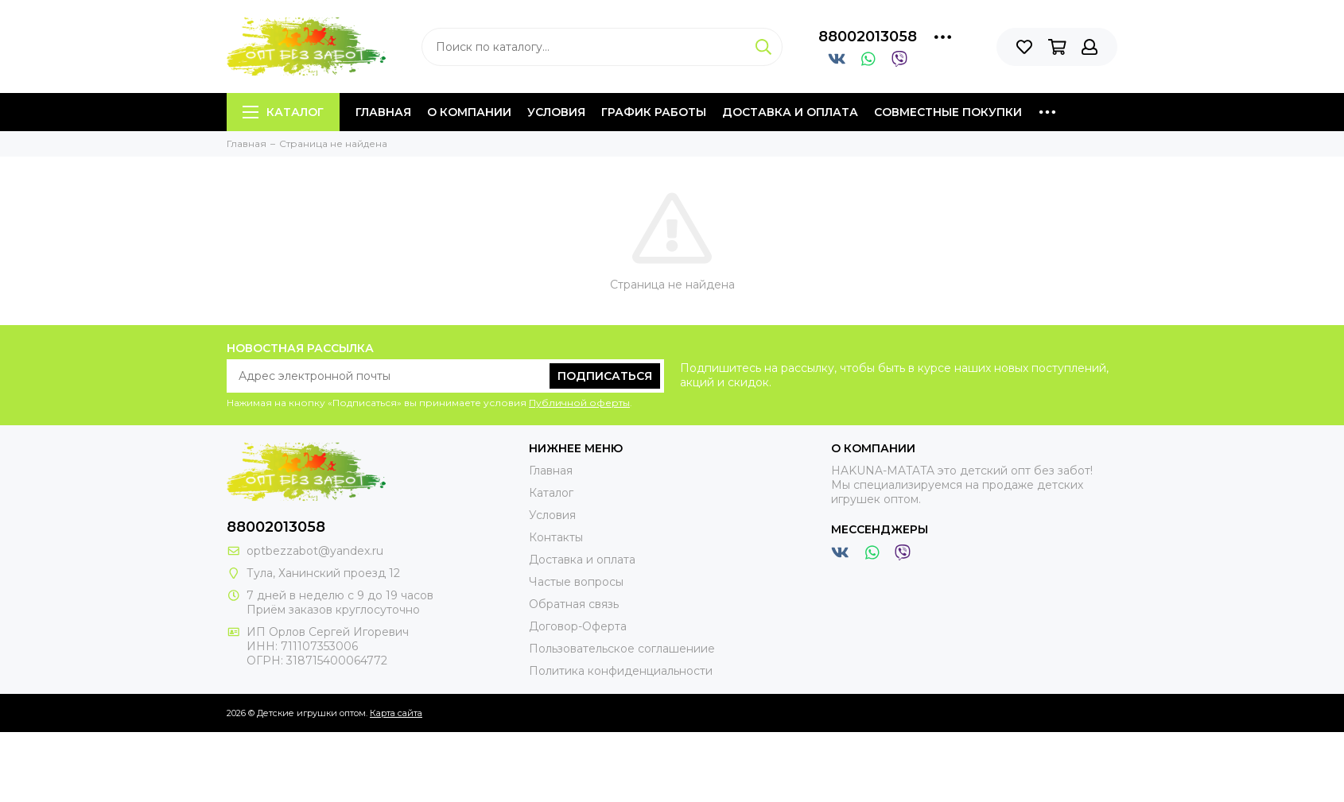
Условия (556, 112)
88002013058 (867, 36)
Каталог (283, 112)
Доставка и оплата (790, 112)
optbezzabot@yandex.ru (315, 551)
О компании (469, 112)
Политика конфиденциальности (621, 671)
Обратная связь (574, 604)
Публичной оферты (579, 403)
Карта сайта (396, 713)
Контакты (556, 537)
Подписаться (604, 376)
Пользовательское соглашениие (622, 648)
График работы (653, 112)
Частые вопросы (576, 582)
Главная (383, 112)
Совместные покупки (948, 112)
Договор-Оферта (578, 626)
